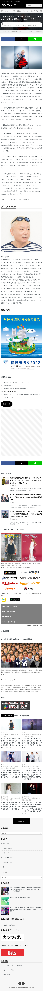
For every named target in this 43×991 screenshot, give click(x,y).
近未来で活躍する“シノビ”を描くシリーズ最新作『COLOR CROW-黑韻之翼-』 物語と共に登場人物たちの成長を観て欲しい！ (26, 514)
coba (13, 25)
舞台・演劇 (36, 768)
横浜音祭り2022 (32, 25)
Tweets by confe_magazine (8, 680)
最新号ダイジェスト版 (9, 606)
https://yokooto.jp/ (10, 391)
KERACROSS (35, 766)
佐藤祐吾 (13, 734)
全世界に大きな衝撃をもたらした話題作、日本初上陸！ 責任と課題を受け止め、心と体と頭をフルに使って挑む (10, 806)
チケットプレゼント (8, 622)
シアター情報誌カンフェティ (19, 11)
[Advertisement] (21, 430)
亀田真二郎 (35, 798)
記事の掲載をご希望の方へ (8, 925)
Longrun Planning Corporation (26, 987)
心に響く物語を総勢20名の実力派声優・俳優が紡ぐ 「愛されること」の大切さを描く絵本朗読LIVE (26, 497)
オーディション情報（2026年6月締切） (20, 897)
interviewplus (35, 734)
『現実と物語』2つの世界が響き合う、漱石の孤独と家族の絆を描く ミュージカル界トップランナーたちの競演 (10, 774)
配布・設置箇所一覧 (8, 611)
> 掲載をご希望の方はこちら (34, 625)
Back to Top (21, 821)
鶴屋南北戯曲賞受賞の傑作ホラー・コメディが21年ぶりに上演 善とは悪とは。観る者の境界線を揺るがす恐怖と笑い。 (25, 480)
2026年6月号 (6, 734)
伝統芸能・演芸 (7, 862)
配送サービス (6, 616)
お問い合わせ (6, 974)
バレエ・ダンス (7, 848)
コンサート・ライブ (21, 25)
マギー (24, 768)
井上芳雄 (8, 768)
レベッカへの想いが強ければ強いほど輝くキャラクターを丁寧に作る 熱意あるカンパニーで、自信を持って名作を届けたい (32, 743)
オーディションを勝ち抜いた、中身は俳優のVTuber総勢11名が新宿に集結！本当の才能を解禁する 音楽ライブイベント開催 (26, 909)
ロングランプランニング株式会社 (12, 965)
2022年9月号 (7, 25)
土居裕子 (14, 768)
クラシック (6, 853)
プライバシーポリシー (9, 970)
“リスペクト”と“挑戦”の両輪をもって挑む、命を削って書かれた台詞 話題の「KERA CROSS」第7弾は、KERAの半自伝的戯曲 (32, 775)
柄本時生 (29, 768)
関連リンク (6, 404)
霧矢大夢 (30, 736)
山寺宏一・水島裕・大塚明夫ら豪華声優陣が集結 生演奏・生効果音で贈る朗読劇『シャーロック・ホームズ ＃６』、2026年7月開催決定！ (25, 889)
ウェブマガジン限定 (36, 11)
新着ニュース (5, 11)
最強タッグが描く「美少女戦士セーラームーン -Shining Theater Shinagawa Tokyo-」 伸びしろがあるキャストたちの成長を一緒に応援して (32, 808)
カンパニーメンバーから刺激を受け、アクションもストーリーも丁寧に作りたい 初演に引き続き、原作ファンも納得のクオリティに (10, 743)
